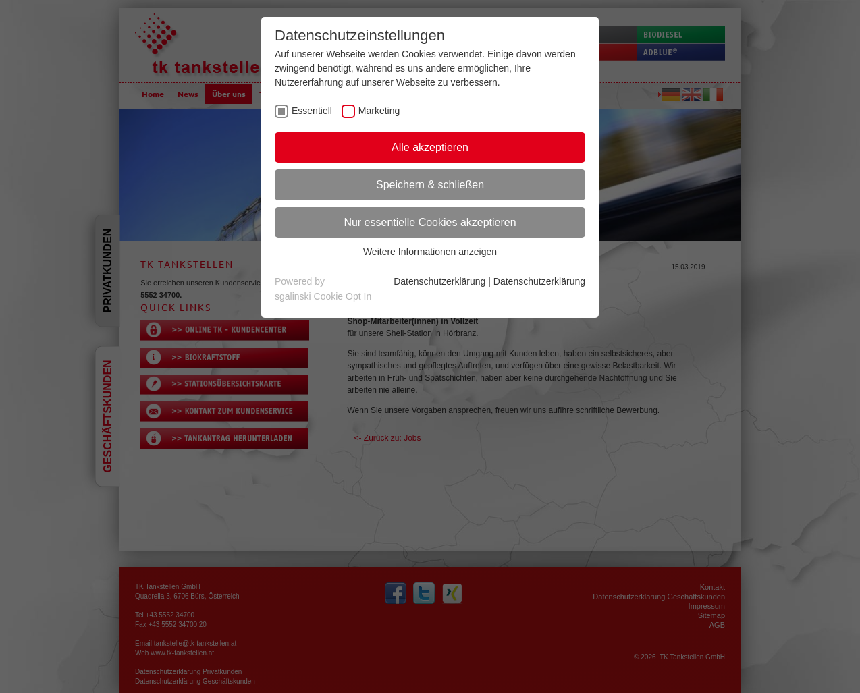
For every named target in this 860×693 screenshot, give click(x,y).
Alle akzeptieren (430, 147)
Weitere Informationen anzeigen (430, 251)
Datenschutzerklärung (439, 281)
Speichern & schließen (430, 184)
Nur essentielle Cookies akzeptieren (430, 222)
